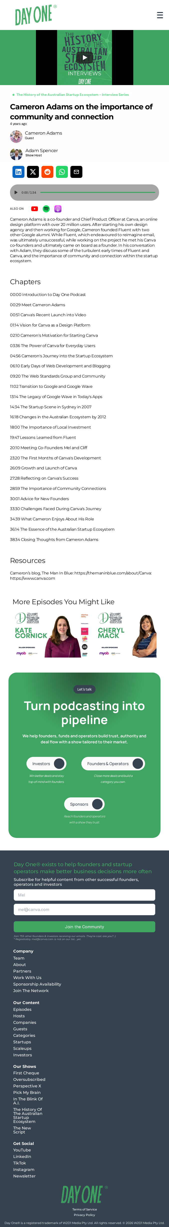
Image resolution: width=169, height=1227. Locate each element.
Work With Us (27, 977)
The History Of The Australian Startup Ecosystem (28, 1115)
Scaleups (22, 1048)
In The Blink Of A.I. (28, 1101)
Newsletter (24, 1176)
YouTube (22, 1150)
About (19, 964)
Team (18, 958)
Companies (24, 1022)
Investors (22, 1055)
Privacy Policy (84, 1215)
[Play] (84, 58)
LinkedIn (22, 1156)
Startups (22, 1042)
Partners (22, 971)
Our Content (26, 1002)
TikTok (19, 1163)
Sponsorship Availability (37, 984)
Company (23, 951)
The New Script (22, 1130)
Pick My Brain (27, 1092)
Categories (24, 1035)
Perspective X (27, 1086)
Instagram (23, 1169)
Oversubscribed (29, 1079)
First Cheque (26, 1073)
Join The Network (31, 990)
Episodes (22, 1009)
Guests (20, 1029)
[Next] (149, 635)
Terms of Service (84, 1209)
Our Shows (24, 1066)
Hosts (19, 1016)
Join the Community (84, 926)
